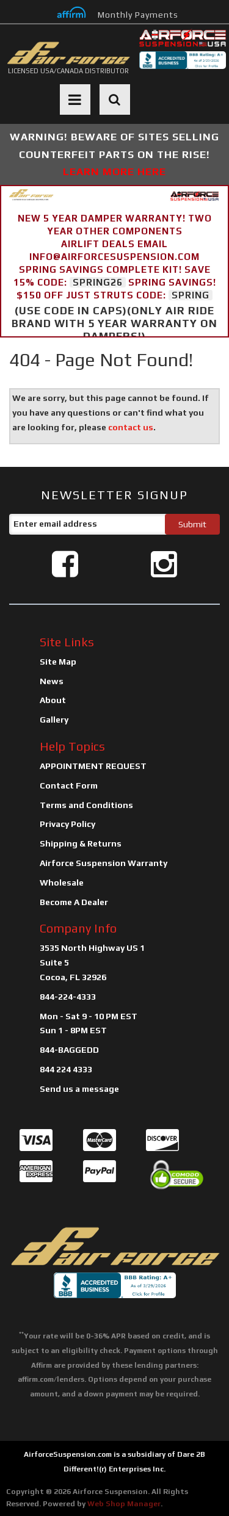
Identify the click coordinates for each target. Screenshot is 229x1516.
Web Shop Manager (124, 1504)
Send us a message (79, 1089)
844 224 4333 (66, 1069)
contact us (130, 427)
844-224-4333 (68, 997)
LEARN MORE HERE (114, 171)
